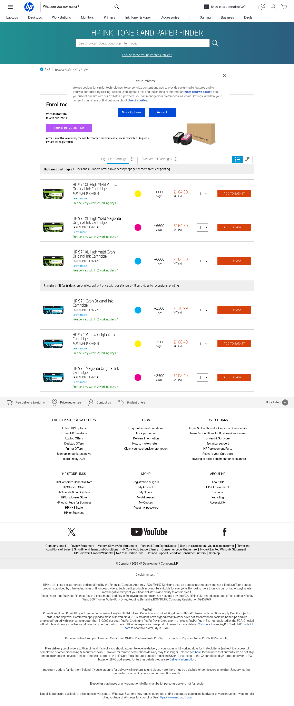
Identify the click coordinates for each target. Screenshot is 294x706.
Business (227, 18)
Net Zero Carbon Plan (129, 553)
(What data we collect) (198, 92)
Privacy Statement (82, 546)
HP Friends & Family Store (74, 492)
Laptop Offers (74, 438)
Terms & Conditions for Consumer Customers (218, 428)
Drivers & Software (218, 438)
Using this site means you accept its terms (207, 546)
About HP (218, 482)
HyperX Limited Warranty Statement (223, 549)
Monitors (87, 18)
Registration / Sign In (146, 482)
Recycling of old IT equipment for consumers (218, 459)
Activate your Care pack (218, 454)
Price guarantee (70, 402)
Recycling (218, 497)
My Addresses (146, 497)
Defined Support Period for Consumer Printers (176, 553)
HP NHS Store (74, 507)
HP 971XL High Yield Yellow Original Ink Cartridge (95, 186)
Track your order (146, 433)
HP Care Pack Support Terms (140, 549)
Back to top (277, 402)
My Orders (145, 492)
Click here (204, 624)
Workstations (61, 18)
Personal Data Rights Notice (159, 546)
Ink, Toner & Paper (138, 18)
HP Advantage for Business (74, 502)
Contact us (104, 402)
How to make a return (145, 443)
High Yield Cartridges (114, 159)
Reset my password (146, 507)
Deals (248, 18)
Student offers (135, 402)
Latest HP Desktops (74, 433)
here (198, 652)
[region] (148, 97)
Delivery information (146, 438)
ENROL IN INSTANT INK (69, 128)
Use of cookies (137, 100)
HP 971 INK (81, 69)
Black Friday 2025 (74, 459)
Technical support (218, 443)
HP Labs (218, 492)
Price (247, 159)
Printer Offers (74, 448)
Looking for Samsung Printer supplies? (147, 55)
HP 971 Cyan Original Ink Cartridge (93, 303)
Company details (56, 546)
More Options (131, 112)
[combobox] (76, 7)
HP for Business (74, 513)
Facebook (225, 532)
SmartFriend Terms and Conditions (96, 549)
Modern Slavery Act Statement (117, 546)
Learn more (80, 198)
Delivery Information (182, 659)
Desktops (35, 18)
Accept (162, 112)
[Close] (224, 75)
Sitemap (214, 553)
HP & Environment (217, 487)
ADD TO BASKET (234, 193)
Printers (109, 18)
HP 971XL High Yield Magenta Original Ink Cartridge (97, 220)
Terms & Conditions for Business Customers (218, 433)
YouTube (149, 532)
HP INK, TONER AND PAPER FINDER (147, 32)
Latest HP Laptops (74, 428)
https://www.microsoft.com (176, 697)
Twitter (72, 532)
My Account (145, 487)
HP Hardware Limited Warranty (93, 553)
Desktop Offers (74, 443)
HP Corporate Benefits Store (74, 482)
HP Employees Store (74, 497)
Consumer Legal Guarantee (179, 549)
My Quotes (146, 502)
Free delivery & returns (30, 402)
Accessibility (218, 502)
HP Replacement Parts (217, 448)
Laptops (12, 18)
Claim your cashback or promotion (146, 448)
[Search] (117, 7)
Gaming (205, 18)
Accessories (170, 18)
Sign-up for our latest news (74, 454)
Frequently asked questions (145, 428)
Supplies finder (63, 69)
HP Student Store (74, 487)
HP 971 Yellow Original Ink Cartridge (94, 336)
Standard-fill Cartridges (157, 159)
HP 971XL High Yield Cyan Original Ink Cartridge (94, 254)
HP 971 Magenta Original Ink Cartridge (96, 370)
